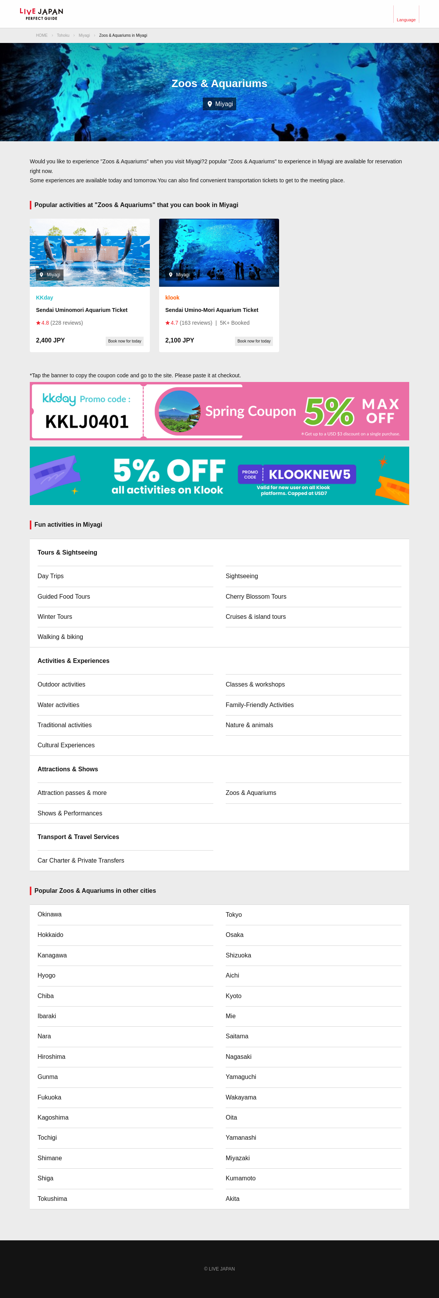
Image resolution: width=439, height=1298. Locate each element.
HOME (42, 35)
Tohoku (63, 35)
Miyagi (84, 35)
